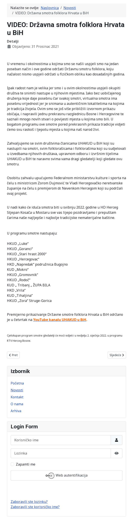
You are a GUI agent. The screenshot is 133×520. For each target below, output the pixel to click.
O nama (17, 404)
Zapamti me (25, 464)
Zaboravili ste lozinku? (29, 501)
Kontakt (17, 397)
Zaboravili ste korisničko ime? (35, 506)
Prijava (66, 490)
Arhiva (16, 410)
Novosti (17, 390)
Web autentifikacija (67, 475)
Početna (17, 383)
